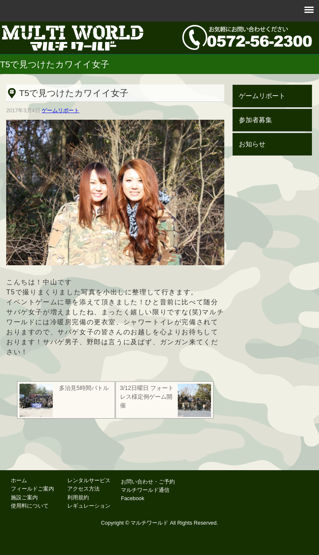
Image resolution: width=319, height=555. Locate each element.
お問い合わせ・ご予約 (148, 482)
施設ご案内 (24, 497)
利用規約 (78, 497)
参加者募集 (255, 119)
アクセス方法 (83, 489)
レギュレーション (88, 506)
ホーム (19, 480)
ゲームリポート (60, 110)
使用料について (30, 506)
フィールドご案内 (32, 489)
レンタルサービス (88, 480)
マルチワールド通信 (145, 490)
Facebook (132, 498)
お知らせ (252, 144)
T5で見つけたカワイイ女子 (73, 93)
